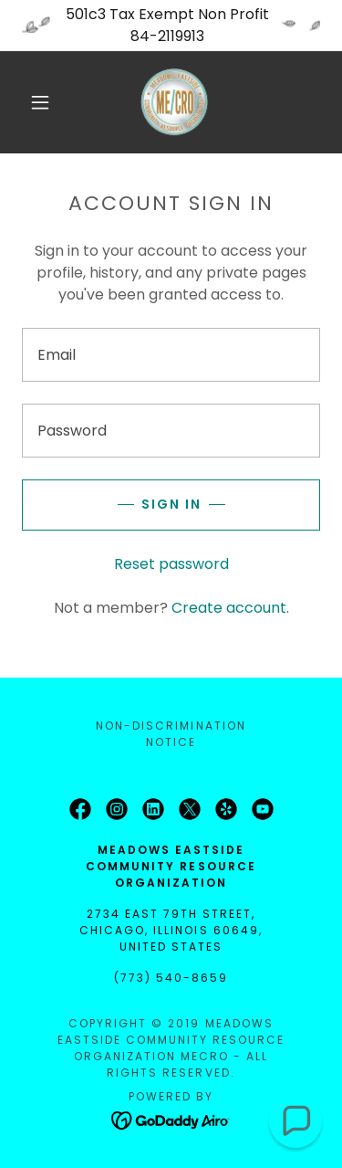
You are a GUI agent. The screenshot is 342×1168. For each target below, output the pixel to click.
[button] (40, 102)
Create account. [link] (230, 607)
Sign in (171, 504)
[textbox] (171, 355)
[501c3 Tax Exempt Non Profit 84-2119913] (171, 25)
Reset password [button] (171, 563)
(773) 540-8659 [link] (171, 977)
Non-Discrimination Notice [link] (170, 734)
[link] (174, 102)
